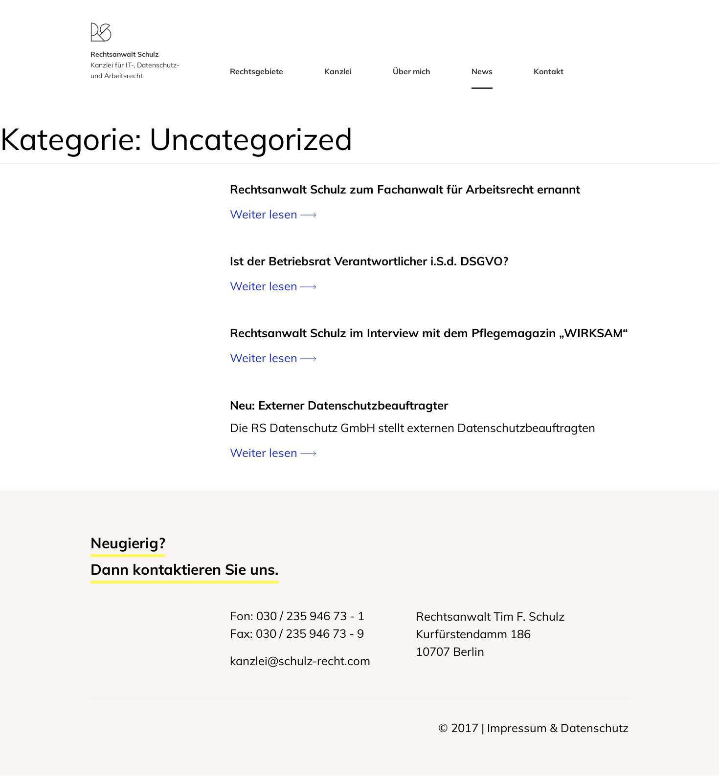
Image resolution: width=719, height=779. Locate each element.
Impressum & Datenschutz (558, 731)
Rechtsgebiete (256, 76)
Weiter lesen (273, 218)
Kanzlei (338, 76)
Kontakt (548, 76)
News (482, 76)
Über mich (411, 76)
